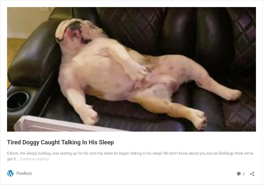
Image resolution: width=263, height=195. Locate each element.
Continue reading (34, 159)
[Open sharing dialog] (252, 172)
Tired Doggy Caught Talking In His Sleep (60, 142)
